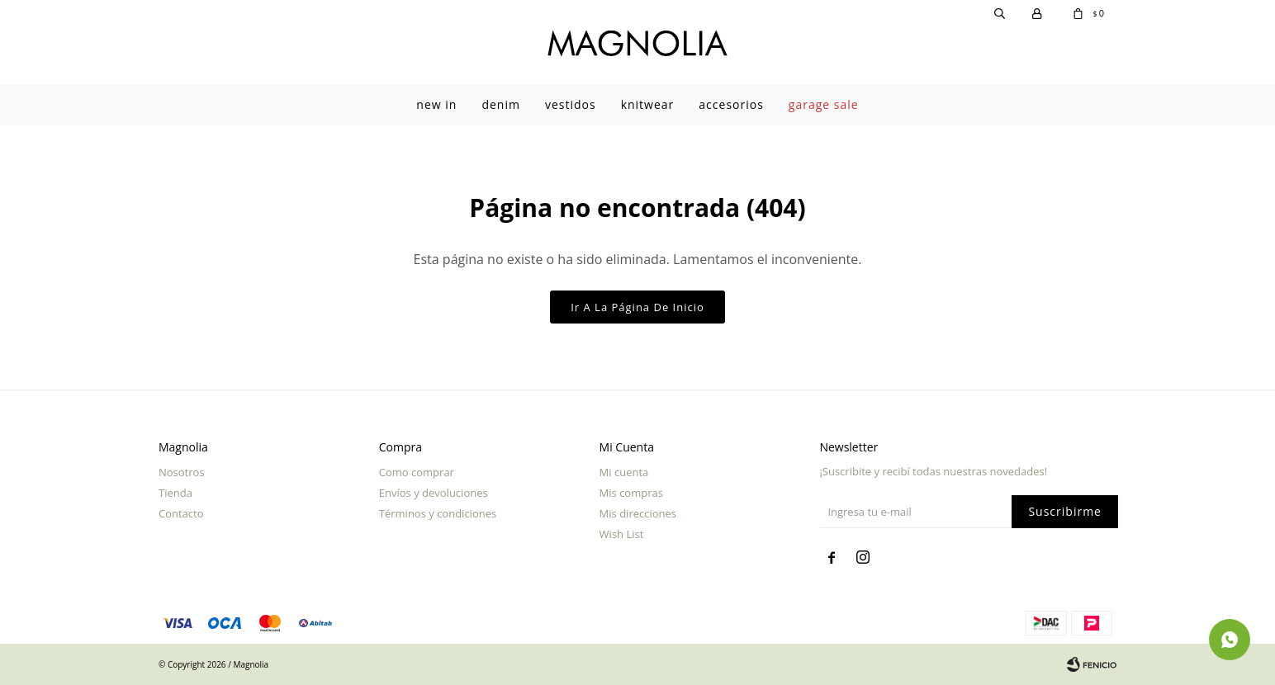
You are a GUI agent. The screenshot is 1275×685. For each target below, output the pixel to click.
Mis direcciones (638, 513)
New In (436, 104)
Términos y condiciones (437, 513)
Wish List (622, 534)
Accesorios (731, 104)
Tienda (175, 492)
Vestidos (570, 104)
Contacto (181, 513)
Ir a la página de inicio (637, 307)
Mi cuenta (624, 472)
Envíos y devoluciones (433, 492)
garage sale (824, 104)
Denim (500, 104)
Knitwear (648, 104)
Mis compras (631, 492)
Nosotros (182, 472)
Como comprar (416, 472)
